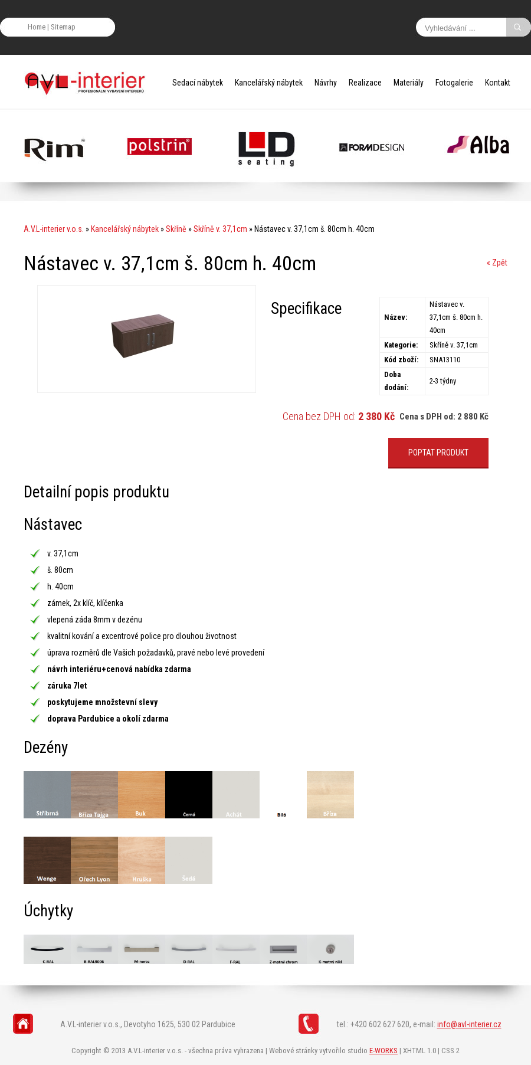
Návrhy (325, 82)
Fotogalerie (454, 82)
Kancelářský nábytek (269, 82)
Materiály (409, 82)
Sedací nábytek (197, 82)
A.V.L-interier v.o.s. (54, 229)
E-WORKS (383, 1050)
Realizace (365, 82)
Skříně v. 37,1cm (220, 229)
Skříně (176, 229)
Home (36, 26)
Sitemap (63, 26)
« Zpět (497, 262)
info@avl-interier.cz (469, 1024)
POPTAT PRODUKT (438, 452)
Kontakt (497, 82)
